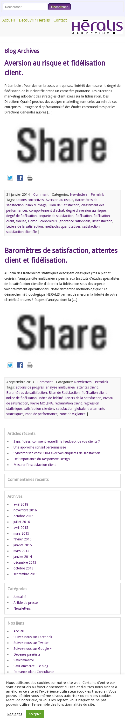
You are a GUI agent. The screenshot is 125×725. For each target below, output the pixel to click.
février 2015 (23, 539)
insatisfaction (102, 221)
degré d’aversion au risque (86, 210)
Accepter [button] (35, 714)
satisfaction (91, 226)
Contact (60, 20)
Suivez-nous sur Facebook (33, 637)
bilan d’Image (36, 205)
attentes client (87, 387)
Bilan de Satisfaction (64, 205)
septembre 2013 (26, 574)
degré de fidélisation (21, 216)
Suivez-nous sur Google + (33, 648)
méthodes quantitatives (62, 226)
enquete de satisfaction (56, 216)
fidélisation (84, 216)
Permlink (97, 194)
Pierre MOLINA (41, 403)
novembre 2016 (25, 510)
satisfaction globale (70, 409)
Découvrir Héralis (34, 20)
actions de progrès (30, 387)
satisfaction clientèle (21, 232)
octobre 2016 (24, 516)
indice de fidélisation (21, 398)
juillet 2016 (22, 522)
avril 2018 (21, 504)
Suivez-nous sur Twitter (31, 643)
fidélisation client (94, 393)
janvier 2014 (23, 557)
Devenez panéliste (27, 654)
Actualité (20, 597)
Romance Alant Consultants (34, 672)
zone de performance (41, 414)
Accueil (8, 20)
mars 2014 (21, 551)
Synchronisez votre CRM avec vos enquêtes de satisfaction (57, 453)
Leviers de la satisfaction (24, 226)
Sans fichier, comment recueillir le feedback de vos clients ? (57, 441)
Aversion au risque (59, 200)
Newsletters (78, 194)
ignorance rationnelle (74, 221)
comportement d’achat (46, 210)
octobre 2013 (24, 568)
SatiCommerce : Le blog (31, 666)
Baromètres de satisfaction (26, 393)
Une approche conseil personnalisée (40, 447)
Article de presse (26, 603)
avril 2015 (21, 528)
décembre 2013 (25, 562)
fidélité (21, 221)
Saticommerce (24, 660)
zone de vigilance (72, 414)
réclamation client (68, 403)
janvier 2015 (23, 545)
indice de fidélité (51, 398)
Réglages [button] (14, 714)
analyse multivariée (60, 387)
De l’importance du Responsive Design (42, 459)
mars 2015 (21, 533)
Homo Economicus (42, 221)
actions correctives (30, 200)
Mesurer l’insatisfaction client (35, 465)
